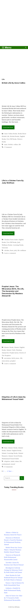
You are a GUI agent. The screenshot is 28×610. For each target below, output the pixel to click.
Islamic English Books (14, 451)
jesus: (17, 358)
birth (13, 358)
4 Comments (8, 467)
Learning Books (18, 245)
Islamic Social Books (15, 456)
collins (15, 145)
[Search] (22, 478)
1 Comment (8, 147)
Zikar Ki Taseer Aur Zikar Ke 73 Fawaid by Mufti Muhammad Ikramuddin (13, 598)
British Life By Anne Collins (13, 83)
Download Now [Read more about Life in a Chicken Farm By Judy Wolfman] (8, 233)
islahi (12, 461)
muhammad (6, 464)
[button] (25, 47)
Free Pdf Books (12, 139)
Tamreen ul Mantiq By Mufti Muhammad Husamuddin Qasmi (12, 557)
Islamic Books (9, 347)
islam (17, 461)
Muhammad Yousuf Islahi (10, 459)
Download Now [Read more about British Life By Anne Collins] (8, 127)
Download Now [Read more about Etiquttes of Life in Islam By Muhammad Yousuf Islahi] (8, 441)
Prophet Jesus (14, 353)
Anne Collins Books (10, 134)
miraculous (5, 361)
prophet (13, 361)
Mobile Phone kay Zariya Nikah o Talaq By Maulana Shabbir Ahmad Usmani (13, 550)
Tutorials (5, 248)
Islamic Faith (11, 350)
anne (5, 145)
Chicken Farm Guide (11, 240)
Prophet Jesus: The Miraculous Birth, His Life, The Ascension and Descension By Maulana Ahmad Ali (13, 291)
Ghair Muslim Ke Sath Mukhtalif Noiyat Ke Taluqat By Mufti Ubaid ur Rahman (13, 577)
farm (11, 250)
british (10, 145)
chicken (6, 250)
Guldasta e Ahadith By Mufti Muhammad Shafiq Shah (12, 590)
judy (15, 250)
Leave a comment (10, 253)
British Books (14, 136)
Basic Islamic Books (10, 448)
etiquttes (7, 461)
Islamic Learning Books (10, 453)
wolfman (23, 250)
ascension (7, 358)
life (20, 145)
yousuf (13, 464)
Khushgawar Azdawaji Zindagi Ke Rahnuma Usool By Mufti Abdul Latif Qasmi (13, 570)
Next (11, 471)
